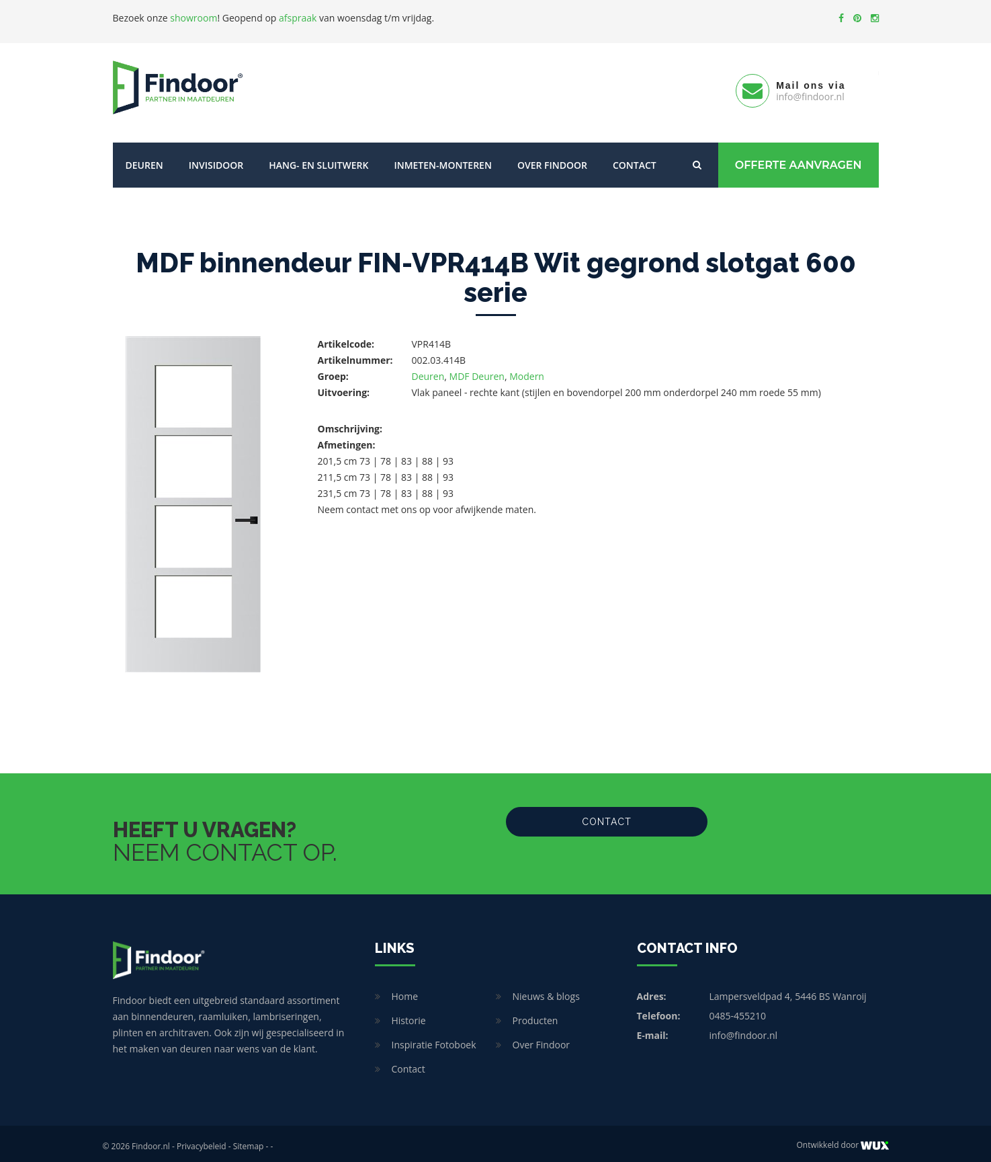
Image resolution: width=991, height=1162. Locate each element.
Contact (634, 159)
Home (405, 990)
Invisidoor (216, 159)
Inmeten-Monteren (442, 159)
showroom (193, 17)
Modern (526, 370)
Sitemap (248, 1141)
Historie (409, 1015)
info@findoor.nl (743, 1029)
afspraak (297, 17)
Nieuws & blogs (546, 990)
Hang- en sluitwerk (318, 159)
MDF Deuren (477, 370)
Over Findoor (552, 159)
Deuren (144, 159)
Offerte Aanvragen (798, 159)
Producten (535, 1015)
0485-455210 (738, 1010)
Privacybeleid (201, 1141)
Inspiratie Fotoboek (434, 1039)
